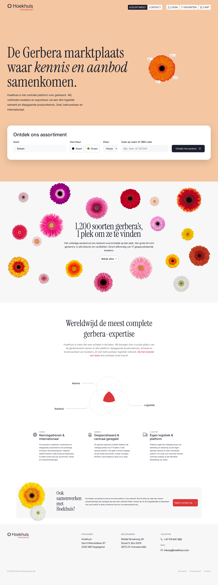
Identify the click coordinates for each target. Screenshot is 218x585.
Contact (155, 7)
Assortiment (137, 7)
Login (173, 7)
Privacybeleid (195, 571)
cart (205, 7)
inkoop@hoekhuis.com (176, 550)
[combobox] (39, 148)
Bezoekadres (128, 534)
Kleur (106, 141)
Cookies (207, 571)
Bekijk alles (109, 258)
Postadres (87, 534)
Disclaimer (182, 571)
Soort (16, 141)
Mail (163, 545)
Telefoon (166, 534)
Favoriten (189, 7)
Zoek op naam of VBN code (136, 141)
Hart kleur (75, 141)
